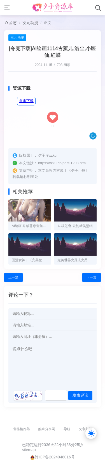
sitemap (29, 449)
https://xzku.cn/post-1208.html (62, 163)
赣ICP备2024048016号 (55, 457)
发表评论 (80, 395)
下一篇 (92, 277)
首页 (13, 23)
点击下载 (26, 101)
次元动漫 (30, 22)
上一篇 (13, 277)
